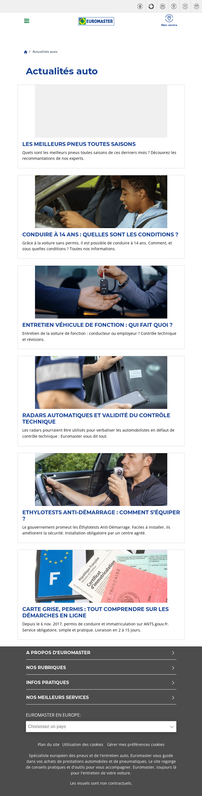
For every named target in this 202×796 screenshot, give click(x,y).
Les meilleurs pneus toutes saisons (79, 144)
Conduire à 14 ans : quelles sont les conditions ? (100, 234)
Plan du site (49, 744)
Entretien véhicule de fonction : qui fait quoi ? (97, 325)
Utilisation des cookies (82, 744)
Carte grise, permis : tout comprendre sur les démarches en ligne (95, 612)
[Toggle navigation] (27, 21)
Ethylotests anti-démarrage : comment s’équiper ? (101, 515)
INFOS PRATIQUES (100, 682)
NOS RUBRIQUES (100, 667)
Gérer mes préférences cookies (136, 744)
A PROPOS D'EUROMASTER (100, 653)
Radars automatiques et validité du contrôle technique (96, 418)
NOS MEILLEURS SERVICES (100, 697)
